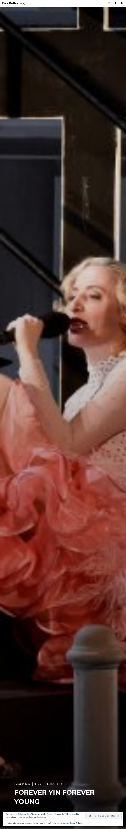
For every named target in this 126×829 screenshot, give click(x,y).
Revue (37, 784)
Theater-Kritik (53, 784)
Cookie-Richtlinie (76, 823)
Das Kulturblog (13, 3)
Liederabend (23, 784)
